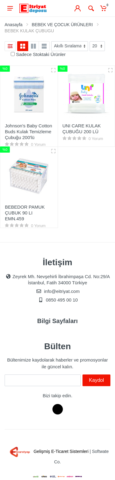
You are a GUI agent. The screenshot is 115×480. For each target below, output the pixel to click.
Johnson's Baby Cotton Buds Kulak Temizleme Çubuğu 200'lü (28, 131)
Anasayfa (13, 24)
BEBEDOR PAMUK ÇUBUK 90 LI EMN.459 (25, 212)
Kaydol (96, 380)
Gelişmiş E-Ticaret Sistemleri (48, 451)
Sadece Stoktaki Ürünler (41, 54)
